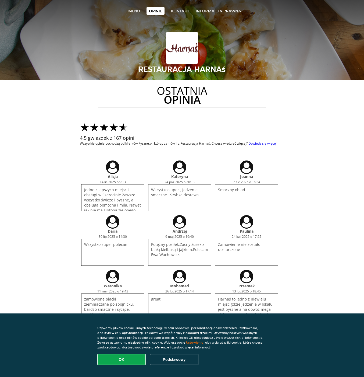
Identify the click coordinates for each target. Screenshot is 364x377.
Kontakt (180, 11)
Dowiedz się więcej (262, 143)
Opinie (155, 11)
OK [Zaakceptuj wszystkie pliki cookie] (121, 359)
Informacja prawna (218, 11)
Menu (134, 11)
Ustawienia (195, 342)
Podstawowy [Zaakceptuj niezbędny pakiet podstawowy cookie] (174, 359)
